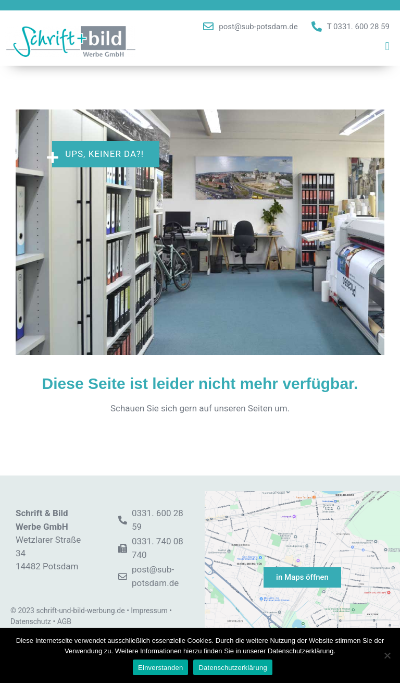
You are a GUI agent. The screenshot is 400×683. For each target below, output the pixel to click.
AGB (64, 621)
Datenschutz (30, 621)
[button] (387, 46)
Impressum (149, 610)
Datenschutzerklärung (232, 668)
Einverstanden (160, 668)
